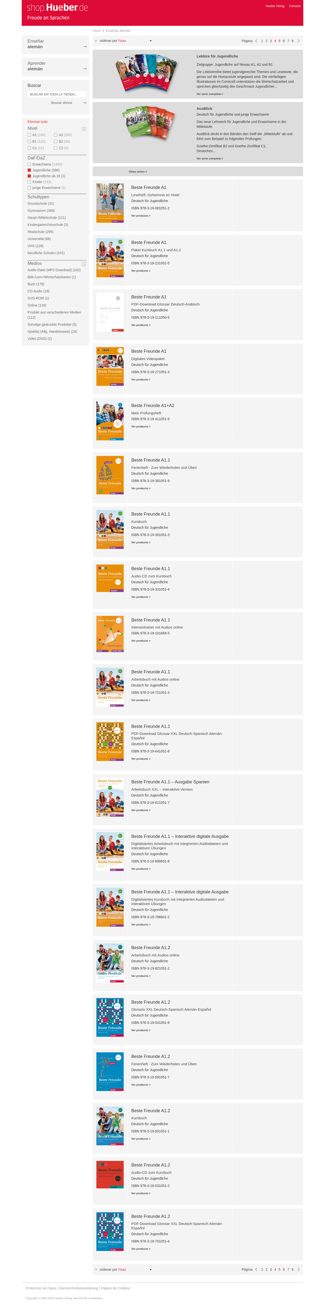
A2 (66, 135)
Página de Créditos (115, 1288)
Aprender (37, 66)
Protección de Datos (41, 1288)
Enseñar (36, 44)
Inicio (97, 31)
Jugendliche (47, 170)
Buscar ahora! (61, 103)
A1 (39, 135)
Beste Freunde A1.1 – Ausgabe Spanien (170, 781)
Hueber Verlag (275, 6)
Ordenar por (108, 41)
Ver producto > (141, 215)
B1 (39, 141)
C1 (38, 148)
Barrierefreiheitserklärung (79, 1288)
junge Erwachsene (49, 188)
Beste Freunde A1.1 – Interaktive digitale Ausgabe (180, 836)
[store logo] (57, 11)
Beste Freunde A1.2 (150, 947)
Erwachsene (47, 164)
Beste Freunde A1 (148, 187)
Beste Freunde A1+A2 (152, 405)
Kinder (42, 182)
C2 (64, 148)
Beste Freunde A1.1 (150, 460)
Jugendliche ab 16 (50, 176)
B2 (65, 141)
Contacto (295, 6)
